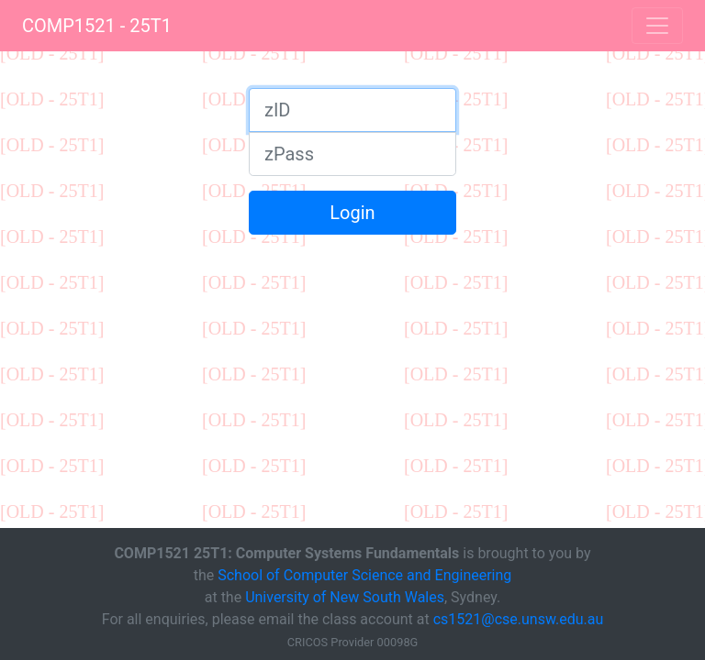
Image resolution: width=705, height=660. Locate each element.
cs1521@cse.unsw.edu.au (518, 619)
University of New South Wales (344, 597)
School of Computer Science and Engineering (364, 575)
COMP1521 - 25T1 (97, 26)
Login (352, 213)
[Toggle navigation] (657, 25)
